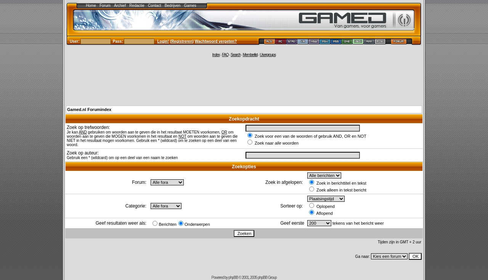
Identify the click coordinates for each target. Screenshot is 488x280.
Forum (105, 5)
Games (190, 5)
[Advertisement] (244, 81)
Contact (154, 5)
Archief (120, 5)
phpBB (233, 277)
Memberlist (250, 55)
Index (216, 55)
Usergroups (268, 55)
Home (91, 5)
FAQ (225, 55)
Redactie (136, 5)
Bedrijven (173, 5)
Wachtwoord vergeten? (216, 41)
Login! (163, 41)
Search (236, 55)
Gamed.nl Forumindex (89, 109)
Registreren (182, 41)
